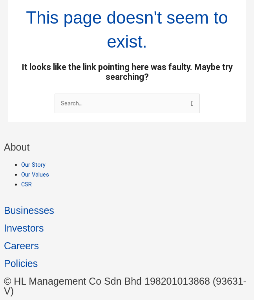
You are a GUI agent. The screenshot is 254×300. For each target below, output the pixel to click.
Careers (21, 245)
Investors (24, 228)
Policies (21, 263)
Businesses (29, 210)
